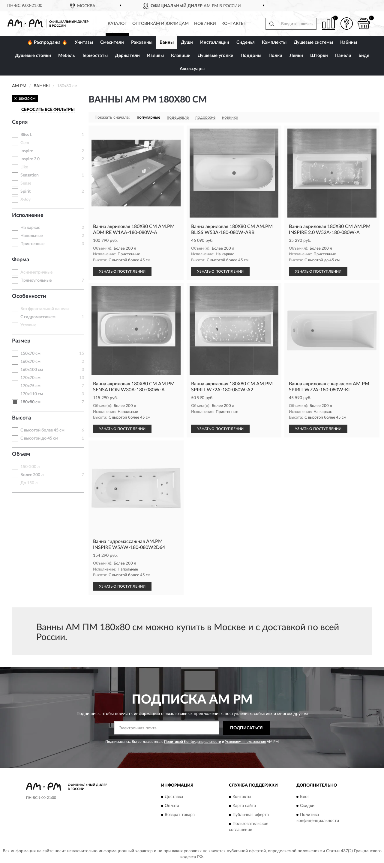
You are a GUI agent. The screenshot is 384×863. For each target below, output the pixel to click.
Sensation (29, 175)
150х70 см (30, 353)
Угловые (28, 325)
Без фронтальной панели (44, 309)
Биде (363, 55)
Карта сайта (244, 806)
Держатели (127, 55)
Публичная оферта (250, 815)
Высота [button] (21, 418)
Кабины (348, 42)
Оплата (172, 806)
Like (24, 167)
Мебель (66, 55)
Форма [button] (20, 259)
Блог (304, 797)
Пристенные (32, 244)
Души (187, 42)
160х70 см (30, 362)
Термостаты (95, 55)
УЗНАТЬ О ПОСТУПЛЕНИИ (122, 271)
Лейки (296, 55)
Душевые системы (313, 42)
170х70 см (30, 378)
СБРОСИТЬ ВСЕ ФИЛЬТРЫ (48, 110)
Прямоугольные (36, 280)
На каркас (30, 228)
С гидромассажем (38, 317)
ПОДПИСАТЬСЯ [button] (246, 728)
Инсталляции (214, 42)
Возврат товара (180, 815)
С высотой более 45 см (42, 430)
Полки (275, 55)
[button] (346, 23)
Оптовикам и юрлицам (160, 24)
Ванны (167, 42)
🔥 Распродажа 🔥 (47, 42)
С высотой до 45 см (39, 438)
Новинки (205, 24)
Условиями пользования (245, 741)
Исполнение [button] (28, 215)
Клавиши (180, 55)
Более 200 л (32, 475)
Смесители (112, 42)
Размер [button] (21, 341)
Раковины (141, 42)
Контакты (233, 24)
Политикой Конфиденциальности (192, 741)
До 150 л (29, 483)
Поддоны (251, 55)
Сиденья (245, 42)
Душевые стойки (33, 55)
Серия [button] (20, 122)
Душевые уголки (215, 55)
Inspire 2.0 (30, 159)
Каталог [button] (117, 24)
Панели (343, 55)
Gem (24, 143)
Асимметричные (36, 272)
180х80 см (30, 402)
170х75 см (30, 386)
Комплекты (274, 42)
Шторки (319, 55)
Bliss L (26, 135)
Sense (25, 183)
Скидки (307, 806)
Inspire (26, 151)
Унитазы (84, 42)
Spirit (25, 191)
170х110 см (31, 394)
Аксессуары (192, 69)
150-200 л (30, 467)
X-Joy (25, 199)
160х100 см (31, 370)
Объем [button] (21, 454)
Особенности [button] (29, 296)
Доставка (174, 797)
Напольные (31, 236)
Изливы (155, 55)
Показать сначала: (112, 117)
